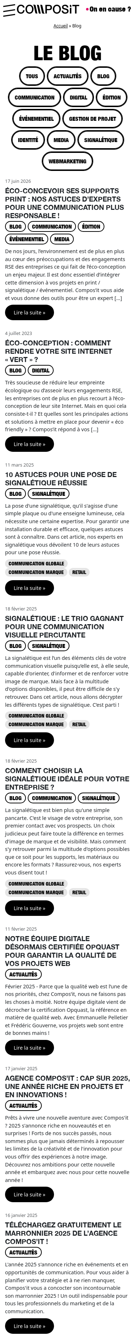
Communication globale (36, 563)
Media (61, 140)
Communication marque (36, 572)
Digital (78, 97)
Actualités (68, 76)
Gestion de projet (92, 118)
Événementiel (36, 118)
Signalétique (100, 140)
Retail (79, 572)
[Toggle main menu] (9, 9)
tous (32, 76)
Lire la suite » (29, 312)
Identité (28, 140)
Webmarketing (67, 161)
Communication (34, 97)
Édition (112, 97)
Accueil (61, 26)
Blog (103, 76)
